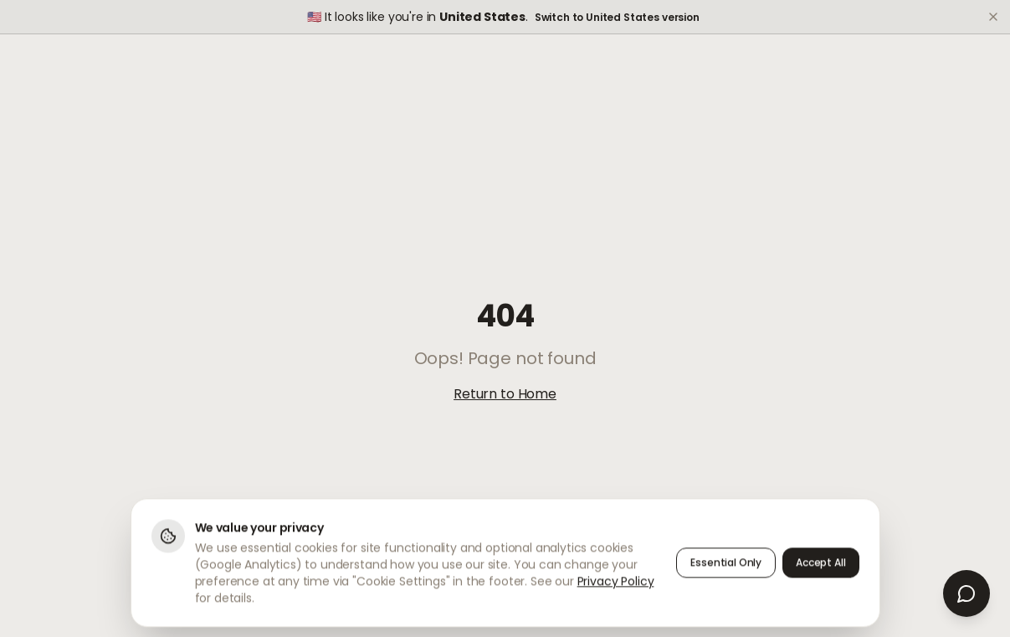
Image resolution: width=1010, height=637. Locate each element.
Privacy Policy (615, 585)
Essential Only (725, 566)
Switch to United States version (617, 17)
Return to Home (505, 393)
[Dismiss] (993, 16)
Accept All (820, 566)
